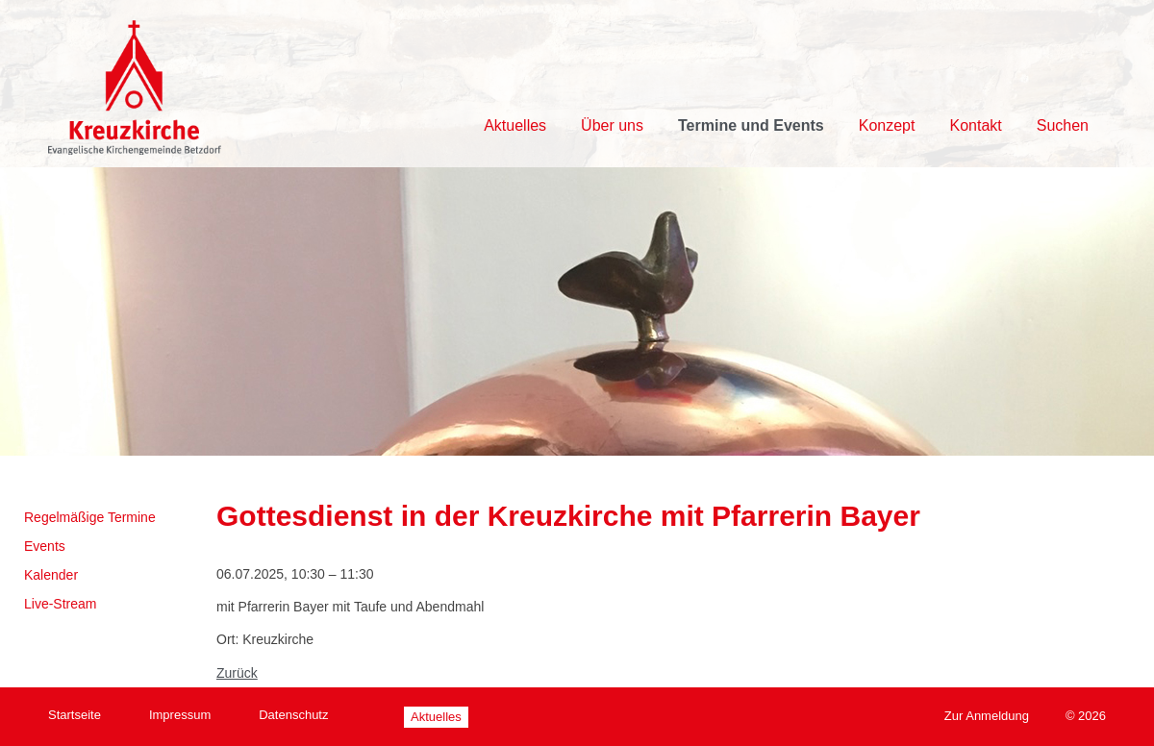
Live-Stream (60, 603)
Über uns (612, 125)
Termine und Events (751, 125)
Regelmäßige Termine (90, 517)
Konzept (887, 125)
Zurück (237, 673)
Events (44, 546)
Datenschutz (293, 715)
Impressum (180, 715)
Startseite (74, 715)
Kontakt (975, 125)
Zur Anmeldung (986, 716)
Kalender (51, 575)
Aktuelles (515, 125)
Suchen (1063, 125)
